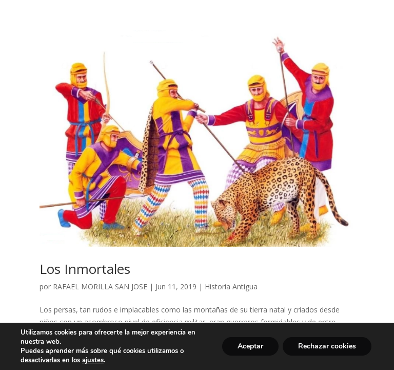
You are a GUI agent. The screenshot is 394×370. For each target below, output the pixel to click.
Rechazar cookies (327, 346)
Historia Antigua (231, 286)
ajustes (93, 360)
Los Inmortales (85, 269)
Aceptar (250, 346)
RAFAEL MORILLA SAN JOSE (100, 286)
